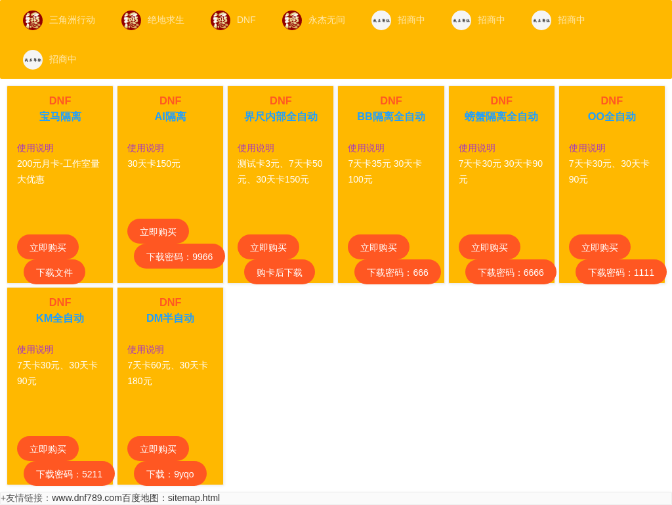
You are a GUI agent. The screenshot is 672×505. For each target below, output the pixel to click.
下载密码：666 (397, 272)
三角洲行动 (59, 20)
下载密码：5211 (69, 474)
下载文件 (54, 272)
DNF (233, 20)
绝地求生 (152, 20)
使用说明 (35, 148)
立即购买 (48, 247)
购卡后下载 (280, 272)
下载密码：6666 (511, 272)
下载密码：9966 (179, 257)
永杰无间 (313, 20)
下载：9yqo (170, 474)
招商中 (398, 20)
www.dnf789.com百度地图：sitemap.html (136, 498)
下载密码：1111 (621, 272)
